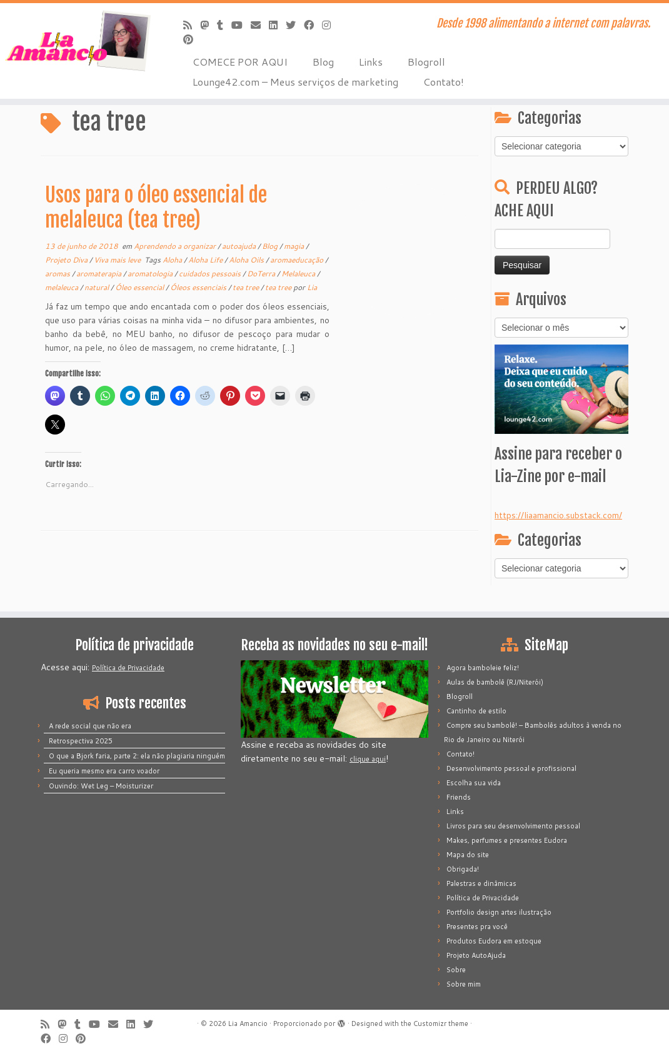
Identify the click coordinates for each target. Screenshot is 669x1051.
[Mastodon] (208, 25)
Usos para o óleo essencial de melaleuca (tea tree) (156, 208)
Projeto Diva (67, 259)
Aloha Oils (247, 259)
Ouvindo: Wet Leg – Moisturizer (101, 786)
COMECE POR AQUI (240, 61)
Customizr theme (440, 1023)
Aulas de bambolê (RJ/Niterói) (494, 682)
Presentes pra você (477, 927)
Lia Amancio (248, 1023)
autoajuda (240, 246)
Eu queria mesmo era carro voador (104, 771)
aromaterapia (99, 273)
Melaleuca (299, 273)
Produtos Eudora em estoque (493, 941)
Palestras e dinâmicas (481, 883)
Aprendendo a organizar (176, 246)
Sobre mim (463, 984)
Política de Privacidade (128, 668)
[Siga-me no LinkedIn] (277, 25)
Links (371, 61)
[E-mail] (260, 25)
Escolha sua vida (473, 783)
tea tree (247, 287)
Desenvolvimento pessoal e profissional (511, 768)
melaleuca (62, 287)
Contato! (443, 81)
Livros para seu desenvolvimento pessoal (513, 826)
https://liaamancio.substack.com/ (558, 515)
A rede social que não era (90, 726)
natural (97, 287)
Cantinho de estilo (476, 711)
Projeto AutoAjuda (476, 955)
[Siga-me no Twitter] (295, 25)
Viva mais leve (118, 259)
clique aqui (368, 759)
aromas (58, 273)
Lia (312, 287)
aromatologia (151, 273)
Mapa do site (467, 855)
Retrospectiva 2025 (81, 741)
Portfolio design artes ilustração (498, 912)
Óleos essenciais (199, 287)
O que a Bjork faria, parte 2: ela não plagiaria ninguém (137, 756)
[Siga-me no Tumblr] (224, 25)
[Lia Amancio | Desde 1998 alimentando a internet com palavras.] (78, 40)
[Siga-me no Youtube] (241, 25)
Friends (458, 797)
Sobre (456, 970)
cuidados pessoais (211, 273)
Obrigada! (462, 869)
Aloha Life (206, 259)
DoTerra (262, 273)
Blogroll (426, 61)
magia (295, 246)
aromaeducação (297, 259)
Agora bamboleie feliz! (482, 668)
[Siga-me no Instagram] (330, 25)
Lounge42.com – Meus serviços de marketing (295, 81)
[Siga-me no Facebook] (313, 25)
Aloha (173, 259)
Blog (323, 61)
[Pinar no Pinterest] (192, 39)
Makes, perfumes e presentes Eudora (506, 840)
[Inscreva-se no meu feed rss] (191, 25)
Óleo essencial (140, 287)
